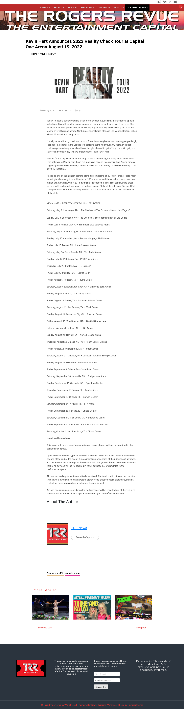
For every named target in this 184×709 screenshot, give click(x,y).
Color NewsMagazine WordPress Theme (104, 705)
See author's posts (85, 537)
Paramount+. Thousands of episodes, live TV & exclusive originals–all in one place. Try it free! (153, 665)
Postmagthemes (135, 705)
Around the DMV (55, 573)
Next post (141, 627)
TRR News (79, 528)
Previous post (45, 627)
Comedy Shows (72, 573)
